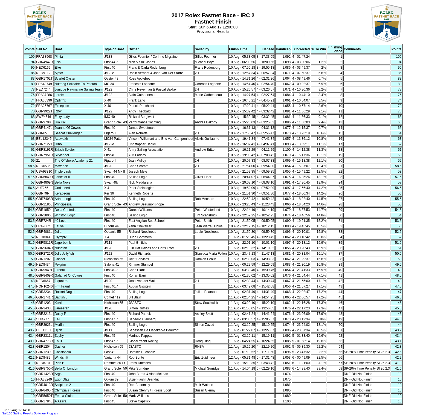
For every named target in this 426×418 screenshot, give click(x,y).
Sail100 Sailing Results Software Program (30, 413)
